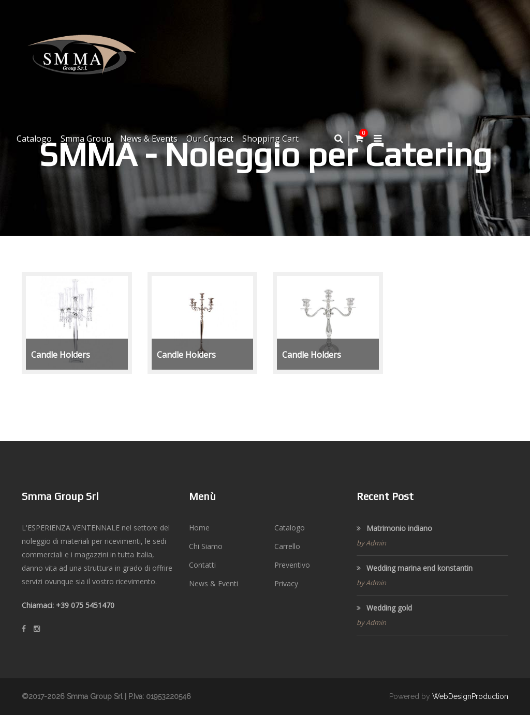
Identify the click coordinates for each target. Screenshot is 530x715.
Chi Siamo (206, 546)
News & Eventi (213, 583)
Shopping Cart (270, 138)
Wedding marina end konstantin (415, 568)
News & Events (149, 138)
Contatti (202, 565)
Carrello (287, 546)
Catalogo (34, 138)
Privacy (286, 583)
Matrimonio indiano (394, 528)
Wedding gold (384, 608)
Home (199, 528)
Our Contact (209, 138)
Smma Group (86, 138)
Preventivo (292, 565)
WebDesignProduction (470, 696)
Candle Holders (60, 354)
